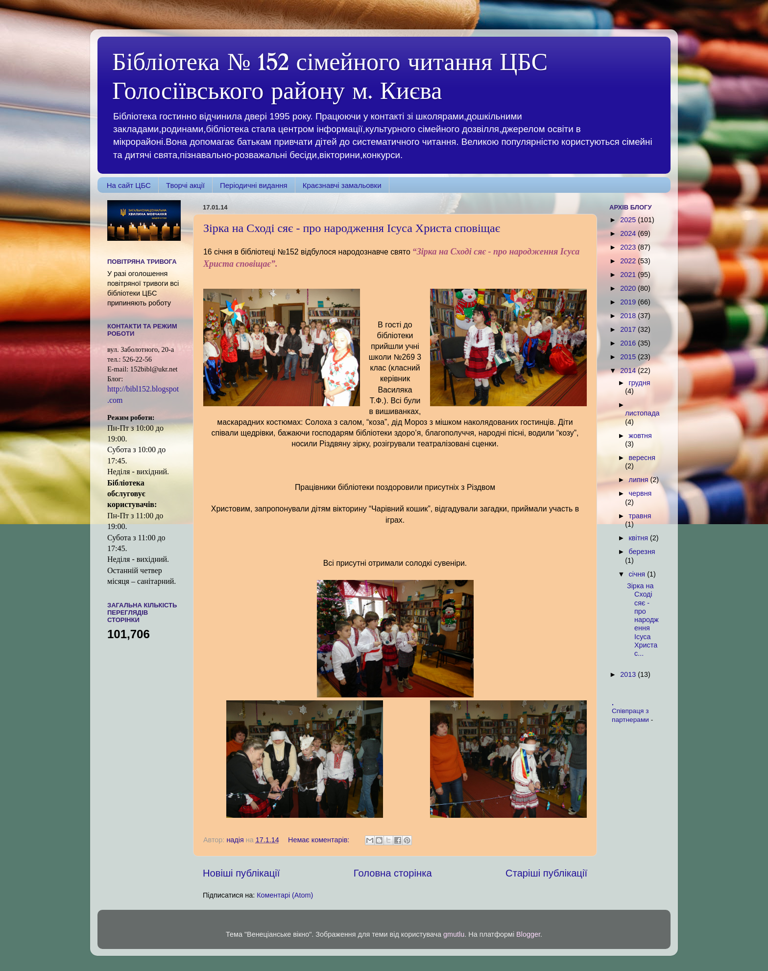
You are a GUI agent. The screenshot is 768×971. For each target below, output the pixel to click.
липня (639, 480)
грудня (639, 383)
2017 (629, 329)
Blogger (528, 934)
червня (640, 493)
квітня (639, 538)
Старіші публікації (546, 873)
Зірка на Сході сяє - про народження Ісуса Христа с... (643, 619)
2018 (629, 316)
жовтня (640, 435)
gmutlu (453, 934)
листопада (642, 413)
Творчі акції (185, 185)
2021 (629, 274)
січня (638, 574)
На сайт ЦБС (129, 185)
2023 (629, 247)
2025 (629, 220)
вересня (642, 458)
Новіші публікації (241, 873)
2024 (629, 233)
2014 (629, 370)
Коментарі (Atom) (285, 895)
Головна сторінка (393, 873)
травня (640, 516)
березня (642, 551)
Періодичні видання (254, 185)
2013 (629, 674)
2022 (629, 261)
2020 (629, 288)
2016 (629, 343)
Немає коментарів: (319, 840)
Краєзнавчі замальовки (342, 185)
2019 (629, 302)
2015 (629, 357)
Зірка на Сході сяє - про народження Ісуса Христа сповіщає (351, 228)
